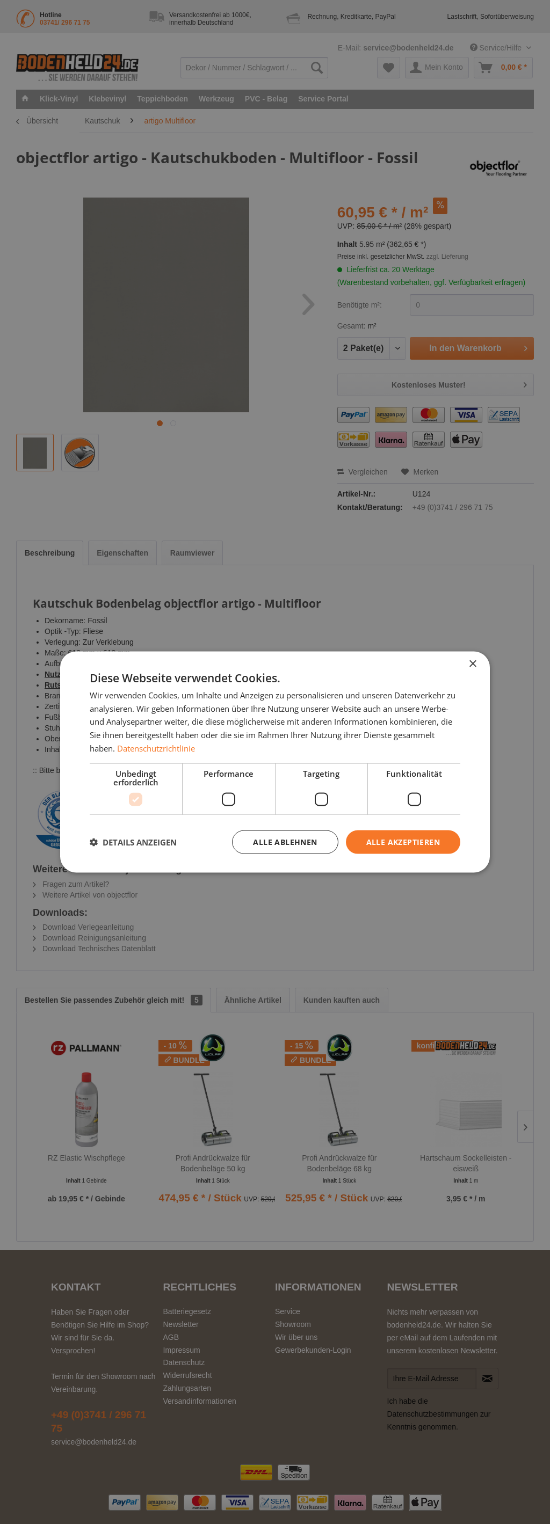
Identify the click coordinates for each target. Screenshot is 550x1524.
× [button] (472, 664)
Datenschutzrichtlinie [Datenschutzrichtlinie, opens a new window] (156, 747)
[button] (133, 842)
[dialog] (275, 762)
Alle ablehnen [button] (285, 841)
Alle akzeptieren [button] (403, 841)
